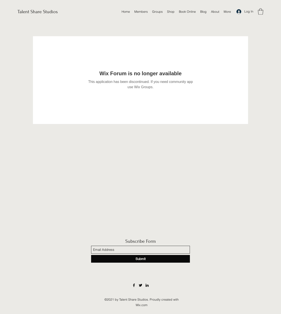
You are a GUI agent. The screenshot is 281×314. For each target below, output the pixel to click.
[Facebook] (134, 285)
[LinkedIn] (147, 285)
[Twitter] (140, 285)
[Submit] (140, 259)
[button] (260, 11)
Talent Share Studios (38, 11)
